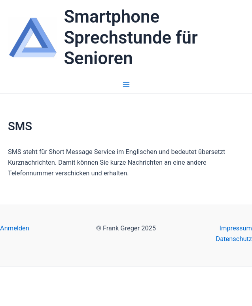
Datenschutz (234, 239)
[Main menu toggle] (126, 84)
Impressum (235, 228)
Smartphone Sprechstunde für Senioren (130, 37)
